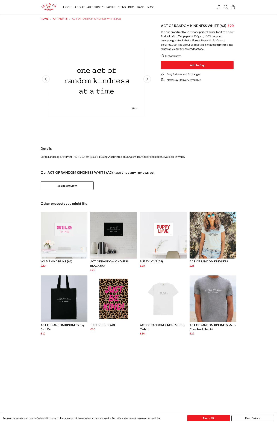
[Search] (225, 7)
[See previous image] (45, 79)
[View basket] (232, 7)
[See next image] (147, 79)
